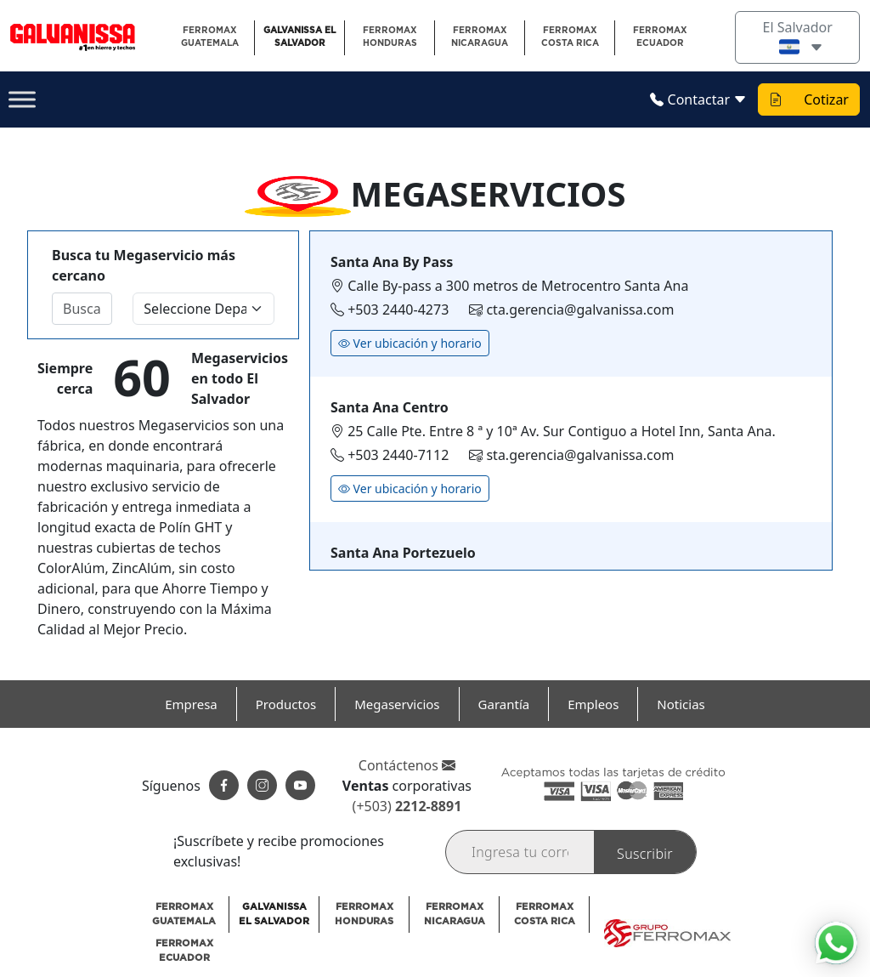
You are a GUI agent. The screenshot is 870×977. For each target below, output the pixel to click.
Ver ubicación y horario (410, 343)
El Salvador (798, 37)
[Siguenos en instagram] (262, 785)
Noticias (680, 704)
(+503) (407, 806)
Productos (286, 704)
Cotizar (826, 99)
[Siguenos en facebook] (224, 785)
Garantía (504, 704)
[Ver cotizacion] (776, 99)
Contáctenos (407, 765)
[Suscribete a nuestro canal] (300, 785)
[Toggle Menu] (22, 100)
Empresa (191, 704)
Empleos (593, 704)
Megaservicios (396, 704)
